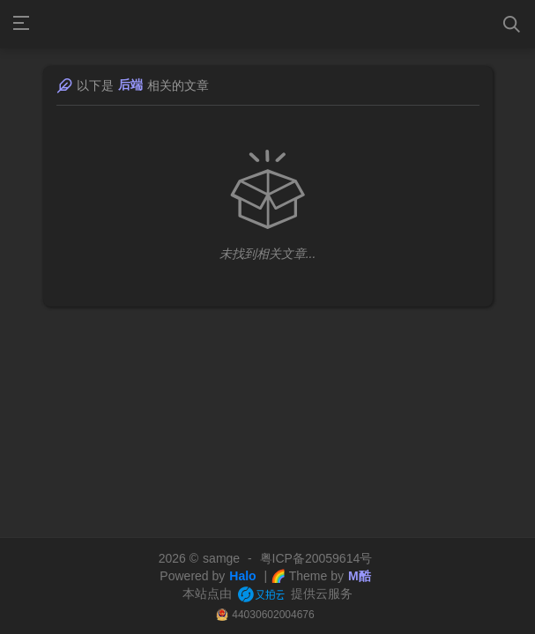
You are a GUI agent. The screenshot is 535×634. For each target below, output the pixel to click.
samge (221, 558)
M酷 (359, 576)
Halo (242, 576)
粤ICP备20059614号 (316, 558)
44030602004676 (273, 614)
